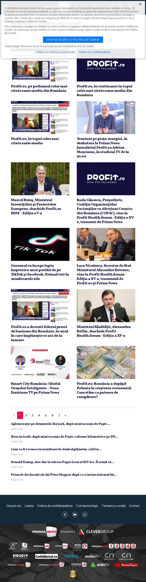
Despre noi (14, 506)
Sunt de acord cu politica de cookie (73, 39)
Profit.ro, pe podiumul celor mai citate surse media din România (39, 88)
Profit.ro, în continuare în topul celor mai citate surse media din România (104, 91)
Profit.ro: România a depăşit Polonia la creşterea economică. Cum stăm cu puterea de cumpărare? (104, 390)
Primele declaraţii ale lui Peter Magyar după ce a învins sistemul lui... (64, 475)
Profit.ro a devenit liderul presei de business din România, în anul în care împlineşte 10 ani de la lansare (39, 333)
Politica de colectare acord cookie (55, 52)
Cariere (29, 506)
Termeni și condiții (114, 506)
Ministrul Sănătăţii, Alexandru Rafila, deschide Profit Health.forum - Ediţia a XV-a (104, 331)
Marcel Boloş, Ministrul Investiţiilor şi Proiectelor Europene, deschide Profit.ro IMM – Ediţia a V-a (36, 207)
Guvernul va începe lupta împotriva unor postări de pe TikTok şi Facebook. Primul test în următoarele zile (40, 272)
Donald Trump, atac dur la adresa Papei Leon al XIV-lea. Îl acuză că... (62, 462)
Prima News (45, 531)
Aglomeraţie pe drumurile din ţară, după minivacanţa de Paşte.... (61, 424)
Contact (134, 506)
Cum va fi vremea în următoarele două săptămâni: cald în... (56, 449)
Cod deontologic (87, 506)
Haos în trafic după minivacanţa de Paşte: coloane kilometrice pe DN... (64, 437)
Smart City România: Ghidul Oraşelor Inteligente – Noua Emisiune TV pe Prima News (35, 388)
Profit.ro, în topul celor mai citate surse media (35, 141)
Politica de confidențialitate (55, 506)
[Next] (65, 415)
